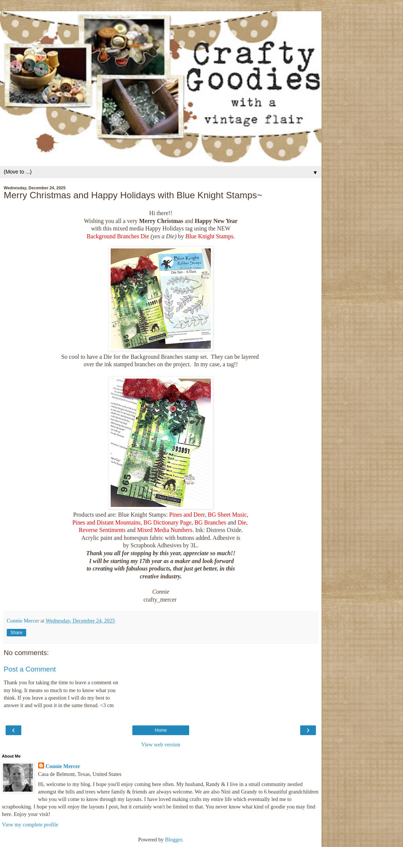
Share (16, 632)
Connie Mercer (63, 766)
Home (161, 730)
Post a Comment (30, 669)
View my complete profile (30, 825)
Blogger (173, 840)
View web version (160, 744)
